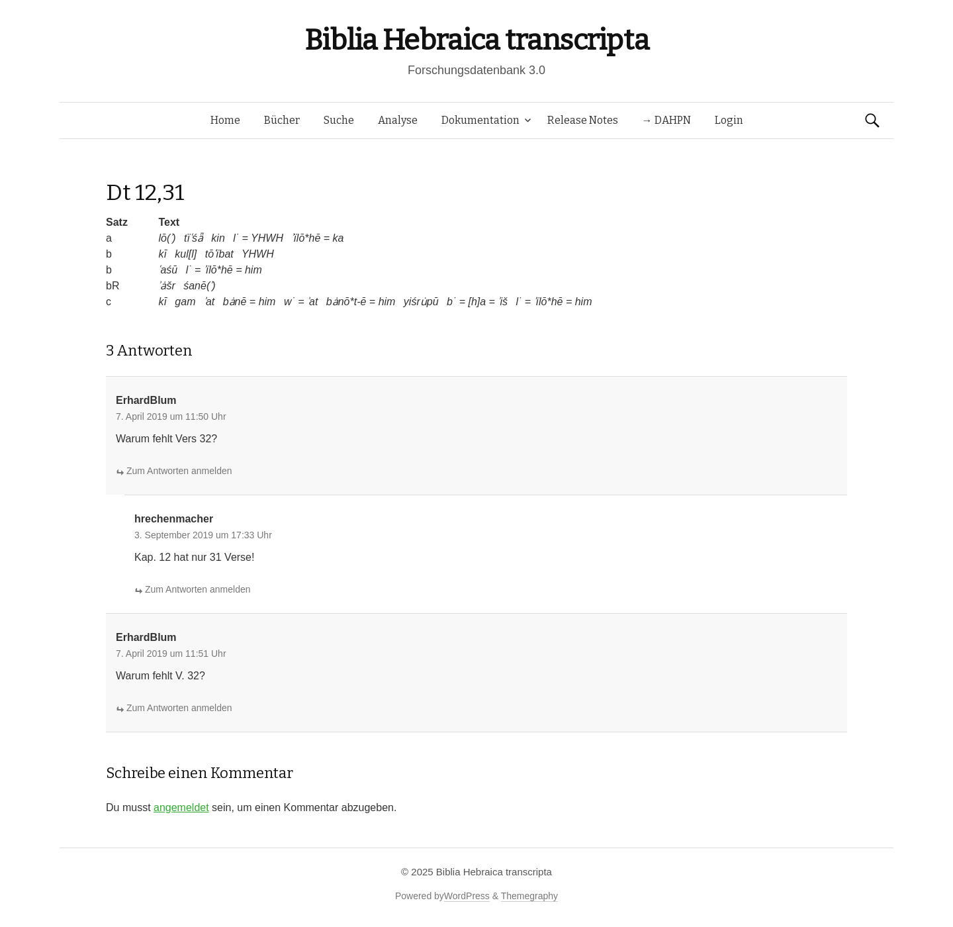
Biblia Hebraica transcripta (476, 40)
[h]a (477, 301)
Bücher (282, 120)
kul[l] (186, 254)
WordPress (467, 896)
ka (338, 238)
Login (729, 120)
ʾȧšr (166, 285)
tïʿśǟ (193, 238)
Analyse (398, 120)
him (253, 269)
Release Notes (582, 120)
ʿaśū (167, 269)
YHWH (267, 238)
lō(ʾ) (166, 238)
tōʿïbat (219, 254)
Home (225, 120)
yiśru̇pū (421, 301)
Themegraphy (529, 896)
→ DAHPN (666, 120)
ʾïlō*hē (305, 238)
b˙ (451, 301)
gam (185, 301)
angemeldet (181, 807)
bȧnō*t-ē (346, 301)
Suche (339, 120)
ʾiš (503, 301)
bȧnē (235, 301)
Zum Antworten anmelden (179, 470)
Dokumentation (480, 120)
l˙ (236, 238)
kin (217, 238)
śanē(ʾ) (199, 285)
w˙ (289, 301)
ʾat (209, 301)
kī (162, 254)
